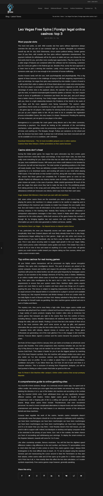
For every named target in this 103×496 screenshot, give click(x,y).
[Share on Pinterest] (44, 476)
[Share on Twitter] (29, 476)
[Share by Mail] (81, 476)
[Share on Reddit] (73, 476)
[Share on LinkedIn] (51, 476)
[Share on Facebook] (22, 476)
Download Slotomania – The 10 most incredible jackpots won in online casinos (47, 141)
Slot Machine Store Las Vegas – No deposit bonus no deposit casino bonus (46, 226)
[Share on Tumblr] (59, 476)
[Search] (95, 8)
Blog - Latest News (13, 16)
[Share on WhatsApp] (36, 476)
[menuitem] (40, 8)
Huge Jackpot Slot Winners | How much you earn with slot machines (43, 195)
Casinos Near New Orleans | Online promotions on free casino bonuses (44, 144)
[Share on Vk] (66, 476)
